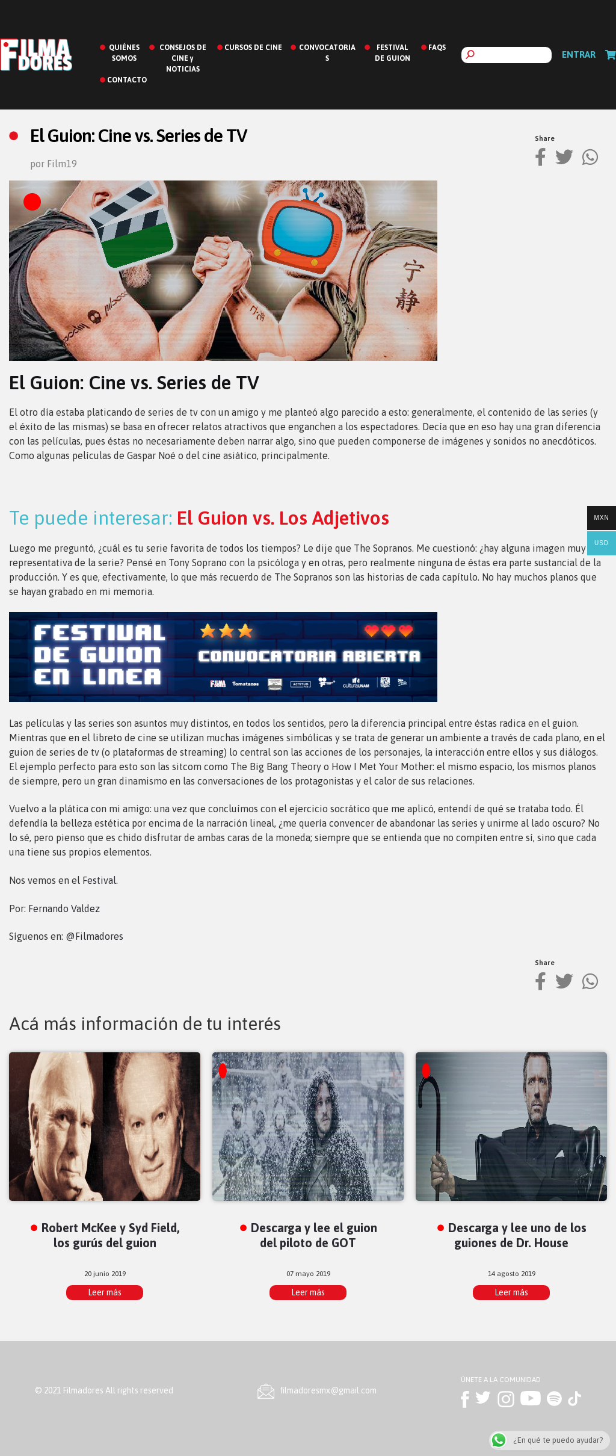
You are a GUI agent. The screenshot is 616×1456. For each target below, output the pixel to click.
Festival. (100, 880)
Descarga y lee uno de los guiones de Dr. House (517, 1235)
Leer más (105, 1292)
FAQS (437, 47)
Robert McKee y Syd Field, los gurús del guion (111, 1235)
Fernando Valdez (64, 908)
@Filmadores (94, 936)
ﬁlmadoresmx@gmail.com (328, 1390)
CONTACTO (127, 80)
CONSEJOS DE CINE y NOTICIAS (182, 58)
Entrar (579, 54)
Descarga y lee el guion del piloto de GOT (314, 1235)
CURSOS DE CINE (253, 47)
